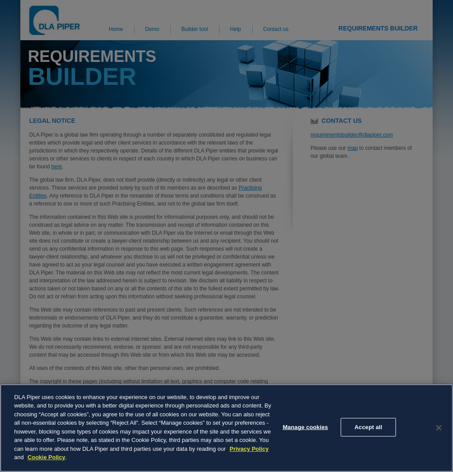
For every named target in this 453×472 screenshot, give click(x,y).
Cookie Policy (46, 457)
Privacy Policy (249, 448)
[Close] (439, 428)
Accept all (368, 427)
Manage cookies (305, 427)
